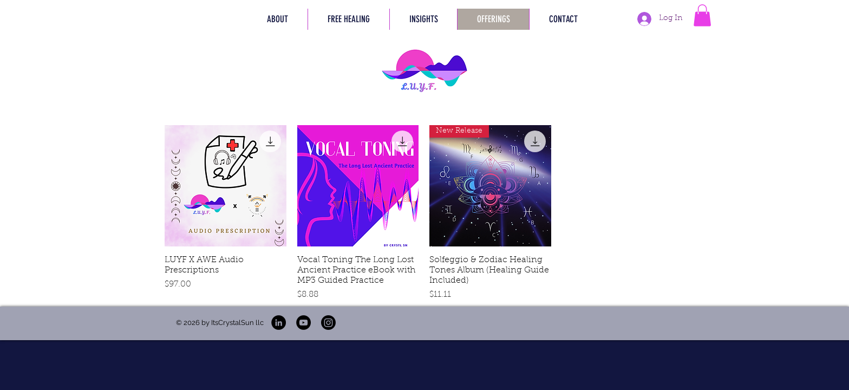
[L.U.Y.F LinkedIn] (278, 322)
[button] (348, 19)
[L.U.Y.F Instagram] (328, 322)
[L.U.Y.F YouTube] (303, 322)
